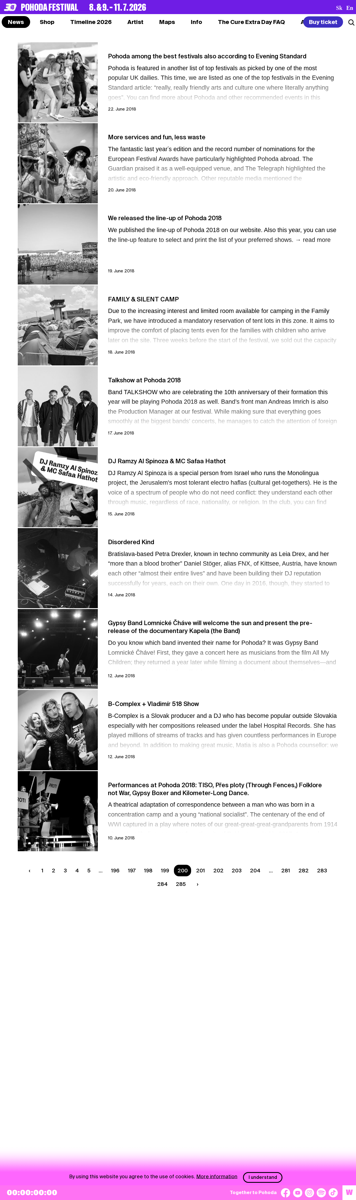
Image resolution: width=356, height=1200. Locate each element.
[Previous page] (31, 870)
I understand (263, 1177)
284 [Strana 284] (162, 884)
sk (339, 8)
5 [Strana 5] (88, 870)
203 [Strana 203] (237, 870)
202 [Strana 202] (218, 870)
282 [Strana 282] (303, 870)
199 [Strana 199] (165, 870)
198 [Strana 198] (148, 870)
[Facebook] (285, 1192)
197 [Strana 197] (132, 870)
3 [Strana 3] (65, 870)
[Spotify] (321, 1192)
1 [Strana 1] (42, 870)
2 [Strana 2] (53, 870)
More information (216, 1176)
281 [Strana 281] (285, 870)
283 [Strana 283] (322, 870)
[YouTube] (297, 1192)
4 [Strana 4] (77, 870)
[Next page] (196, 884)
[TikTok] (333, 1192)
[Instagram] (309, 1192)
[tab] (47, 22)
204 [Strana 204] (255, 870)
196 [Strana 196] (115, 870)
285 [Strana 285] (181, 884)
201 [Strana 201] (200, 870)
